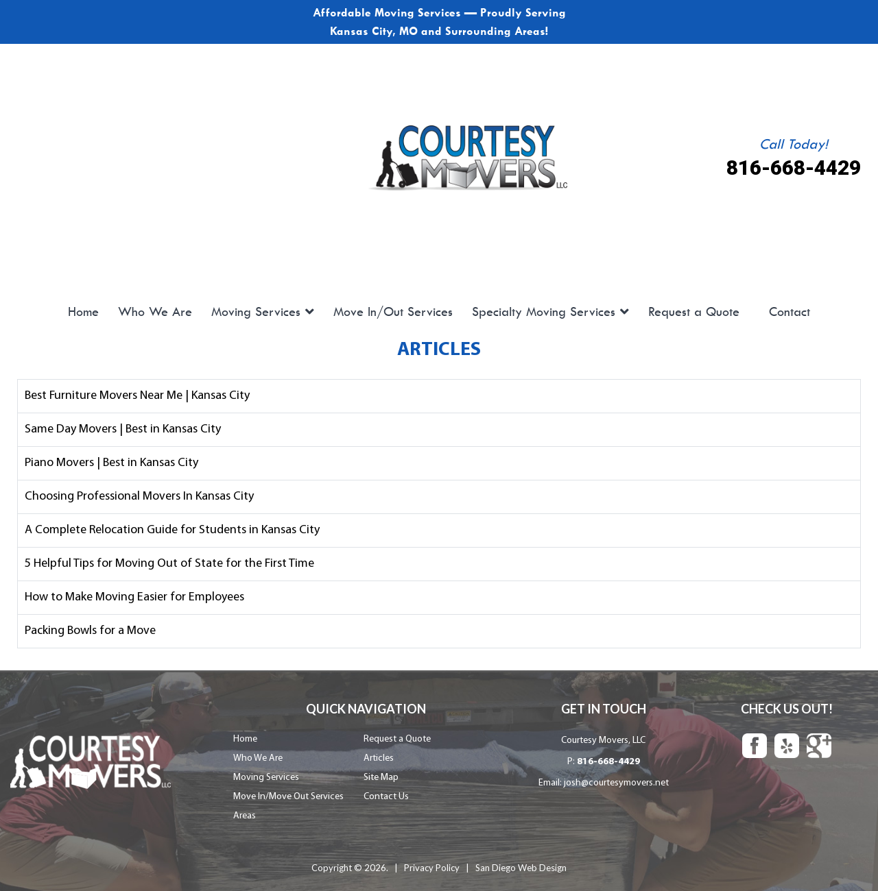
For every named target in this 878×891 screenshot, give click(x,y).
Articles (379, 753)
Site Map (381, 773)
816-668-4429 (793, 168)
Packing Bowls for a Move (90, 626)
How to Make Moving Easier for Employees (134, 593)
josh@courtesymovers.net (616, 778)
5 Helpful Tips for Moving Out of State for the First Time (169, 560)
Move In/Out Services (393, 311)
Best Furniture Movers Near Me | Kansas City (137, 396)
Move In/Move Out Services (288, 792)
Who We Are (155, 311)
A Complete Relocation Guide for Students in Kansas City (172, 528)
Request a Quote (693, 311)
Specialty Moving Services (543, 311)
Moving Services (255, 311)
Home (83, 311)
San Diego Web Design (521, 862)
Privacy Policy (432, 862)
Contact (789, 311)
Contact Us (386, 792)
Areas (244, 811)
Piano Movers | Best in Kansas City (111, 462)
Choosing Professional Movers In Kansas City (139, 495)
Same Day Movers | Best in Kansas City (123, 429)
